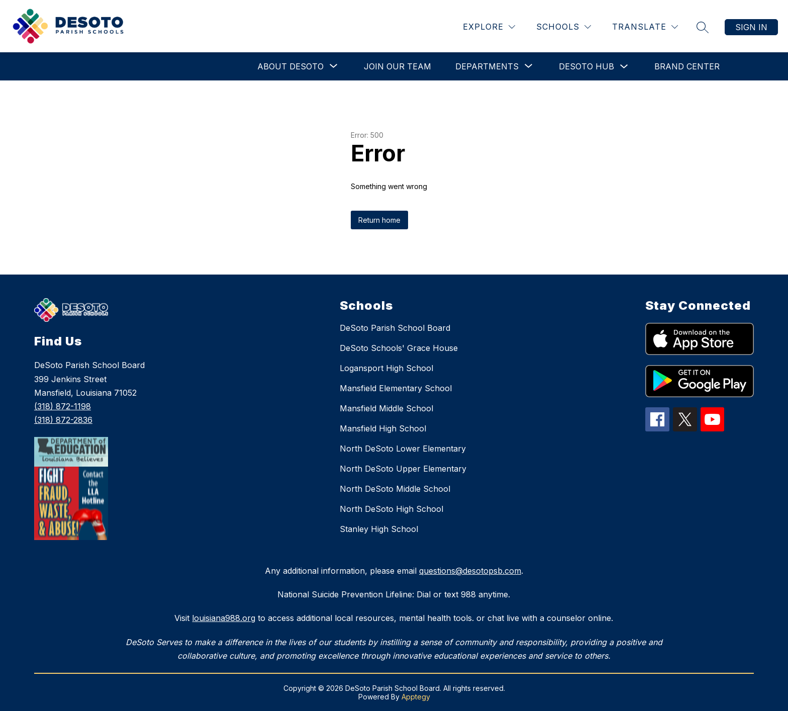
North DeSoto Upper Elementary (403, 469)
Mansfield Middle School (386, 408)
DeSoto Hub (586, 66)
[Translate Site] (645, 27)
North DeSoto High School (391, 509)
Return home (379, 220)
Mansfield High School (383, 428)
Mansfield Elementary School (396, 388)
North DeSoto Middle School (395, 489)
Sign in (751, 27)
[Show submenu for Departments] (487, 66)
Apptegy (416, 696)
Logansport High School (386, 368)
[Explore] (489, 27)
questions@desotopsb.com (470, 571)
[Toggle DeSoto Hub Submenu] (624, 66)
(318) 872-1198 (62, 406)
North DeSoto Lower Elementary (403, 448)
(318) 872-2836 (63, 420)
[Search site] (703, 27)
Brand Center (687, 66)
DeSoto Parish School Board (395, 328)
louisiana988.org (223, 618)
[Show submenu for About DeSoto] (290, 66)
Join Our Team (397, 66)
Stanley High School (379, 529)
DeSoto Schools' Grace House (399, 348)
